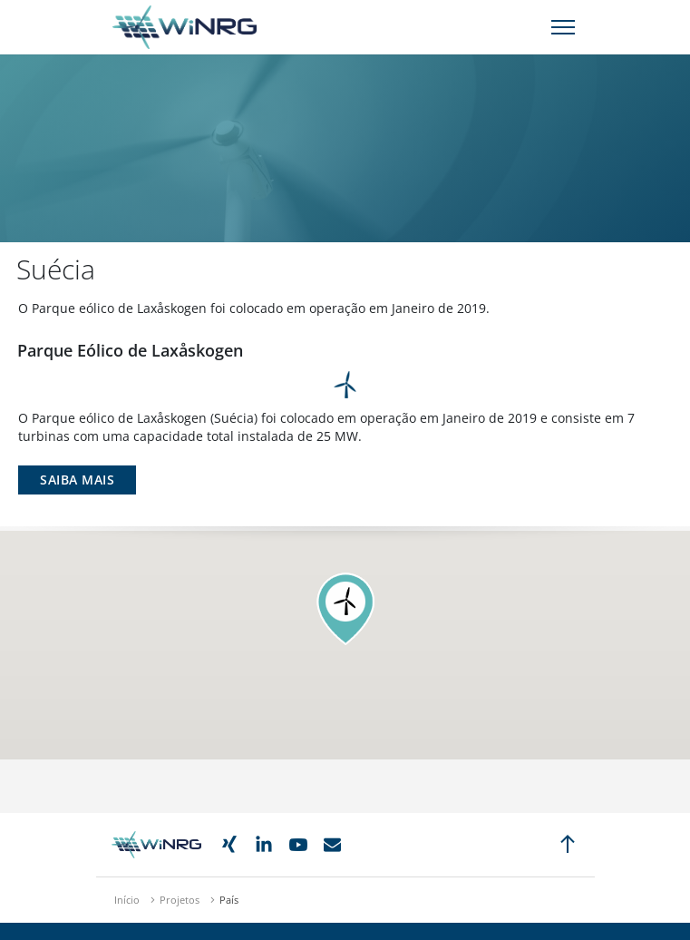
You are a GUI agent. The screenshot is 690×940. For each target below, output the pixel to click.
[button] (345, 609)
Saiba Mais (77, 479)
